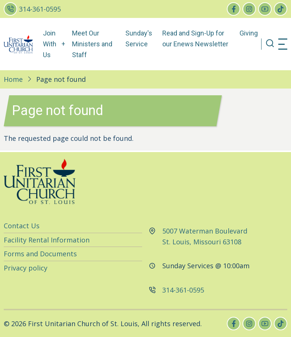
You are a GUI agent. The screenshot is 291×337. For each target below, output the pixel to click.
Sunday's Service (138, 38)
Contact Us (22, 225)
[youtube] (265, 9)
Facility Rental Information (47, 239)
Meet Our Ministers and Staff (92, 44)
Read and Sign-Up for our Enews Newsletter (195, 38)
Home (13, 79)
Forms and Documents (40, 253)
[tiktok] (280, 9)
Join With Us (49, 44)
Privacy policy (25, 267)
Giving (249, 33)
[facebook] (233, 9)
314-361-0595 (40, 8)
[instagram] (249, 9)
